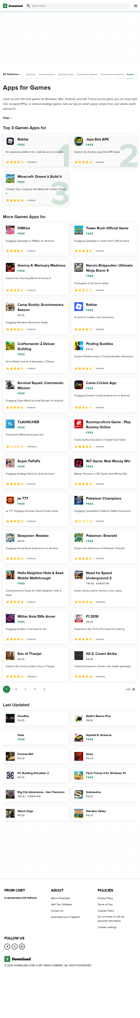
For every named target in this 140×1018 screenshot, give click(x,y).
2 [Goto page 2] (16, 689)
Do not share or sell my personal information (111, 918)
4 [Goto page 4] (35, 689)
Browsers (31, 74)
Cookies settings (107, 927)
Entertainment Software (112, 74)
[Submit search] (28, 6)
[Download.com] (13, 6)
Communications (47, 74)
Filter (8, 118)
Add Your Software (61, 904)
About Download (60, 898)
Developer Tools (66, 74)
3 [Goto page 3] (25, 689)
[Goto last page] (130, 689)
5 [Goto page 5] (44, 689)
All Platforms (12, 74)
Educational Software (87, 74)
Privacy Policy (105, 898)
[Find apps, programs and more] (78, 6)
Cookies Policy (106, 910)
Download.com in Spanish (65, 917)
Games (130, 74)
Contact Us (57, 910)
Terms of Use (105, 904)
